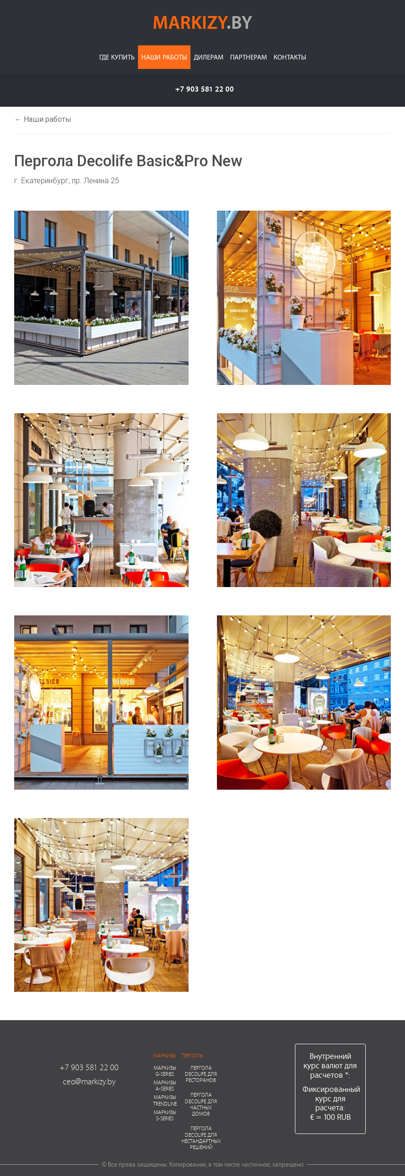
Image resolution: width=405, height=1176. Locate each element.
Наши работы (164, 56)
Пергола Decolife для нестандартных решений (201, 1137)
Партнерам (248, 56)
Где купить (117, 56)
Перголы (192, 1055)
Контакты (290, 56)
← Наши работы (42, 119)
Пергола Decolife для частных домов (201, 1104)
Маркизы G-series (165, 1071)
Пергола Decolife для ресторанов (201, 1074)
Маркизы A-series (165, 1085)
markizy (202, 22)
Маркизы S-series (165, 1115)
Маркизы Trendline (165, 1100)
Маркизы (164, 1055)
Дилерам (209, 56)
